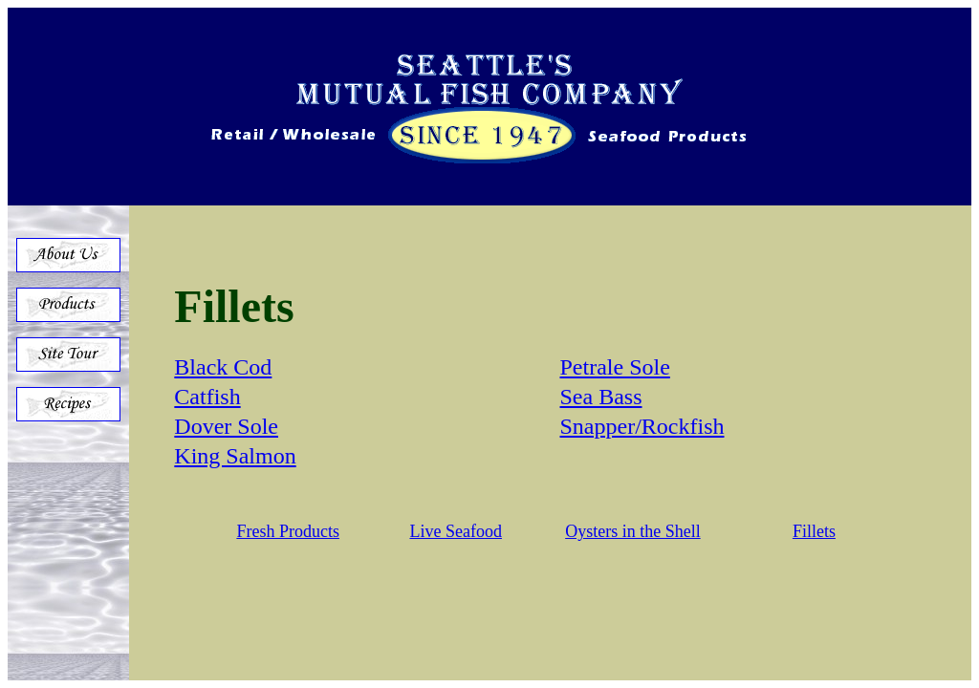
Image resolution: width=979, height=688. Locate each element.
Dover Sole (226, 426)
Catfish (207, 396)
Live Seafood (455, 531)
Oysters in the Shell (633, 531)
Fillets (814, 531)
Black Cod (223, 367)
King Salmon (234, 455)
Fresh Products (287, 531)
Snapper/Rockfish (642, 426)
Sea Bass (601, 396)
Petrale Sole (615, 367)
